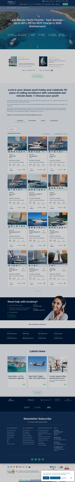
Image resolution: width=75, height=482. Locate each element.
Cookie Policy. (63, 474)
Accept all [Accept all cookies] (46, 477)
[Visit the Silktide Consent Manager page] (71, 478)
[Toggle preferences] (64, 477)
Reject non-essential (55, 477)
